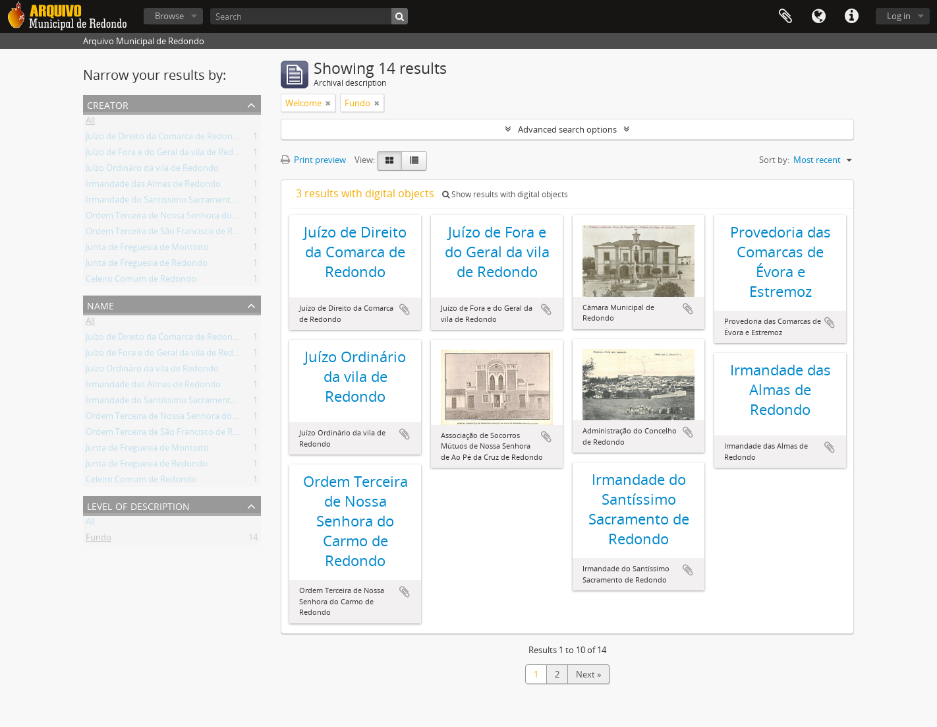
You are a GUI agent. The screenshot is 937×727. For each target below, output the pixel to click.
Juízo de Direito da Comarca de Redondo (164, 138)
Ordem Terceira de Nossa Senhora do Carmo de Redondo (198, 218)
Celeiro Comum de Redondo (141, 281)
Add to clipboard (404, 309)
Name (100, 304)
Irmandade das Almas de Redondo (153, 186)
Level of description (138, 505)
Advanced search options (567, 129)
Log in (899, 16)
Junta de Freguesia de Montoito (147, 249)
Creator (107, 104)
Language (818, 16)
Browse (169, 16)
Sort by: (774, 160)
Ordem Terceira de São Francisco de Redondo (175, 233)
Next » (588, 674)
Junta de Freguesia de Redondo (147, 265)
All (90, 123)
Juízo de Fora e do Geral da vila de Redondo (170, 154)
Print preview (313, 160)
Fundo (98, 540)
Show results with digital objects (505, 194)
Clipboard (785, 16)
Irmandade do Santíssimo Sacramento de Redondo (186, 202)
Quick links (851, 16)
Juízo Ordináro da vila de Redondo (152, 170)
